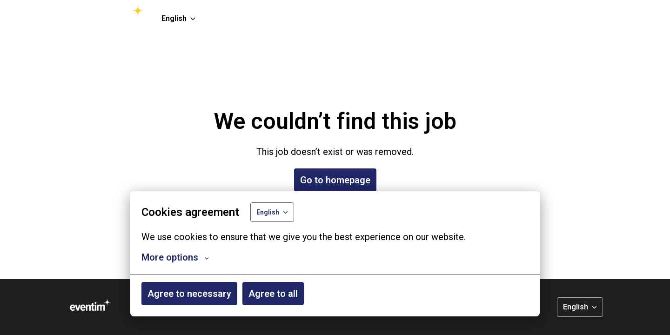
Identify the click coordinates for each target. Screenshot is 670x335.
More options (175, 257)
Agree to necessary (189, 293)
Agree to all (273, 293)
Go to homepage (335, 180)
